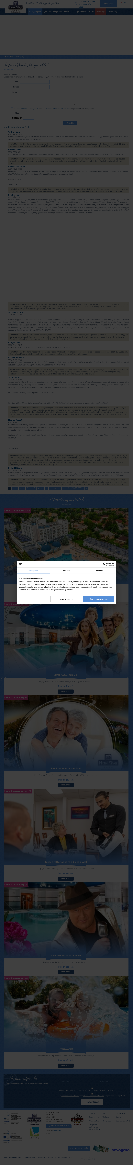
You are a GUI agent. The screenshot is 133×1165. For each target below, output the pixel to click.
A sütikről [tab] (99, 570)
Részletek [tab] (66, 570)
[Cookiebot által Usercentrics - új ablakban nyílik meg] (104, 564)
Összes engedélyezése (99, 599)
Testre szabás (66, 599)
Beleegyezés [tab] (33, 570)
